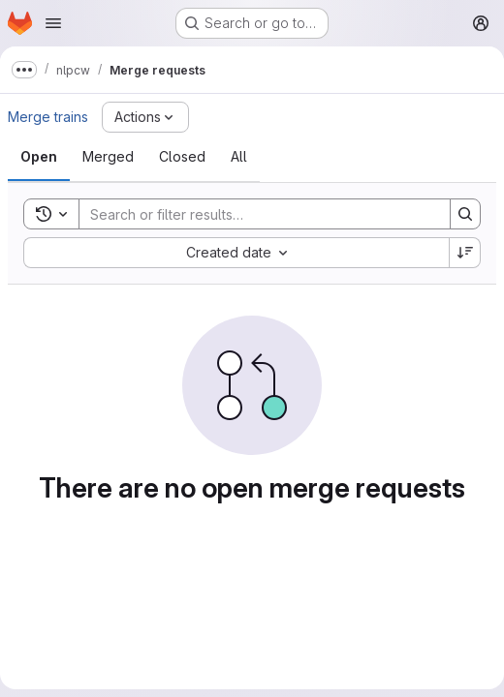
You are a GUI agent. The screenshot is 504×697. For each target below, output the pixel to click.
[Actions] (145, 117)
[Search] (255, 214)
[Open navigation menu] (53, 23)
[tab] (39, 157)
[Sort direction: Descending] (465, 252)
